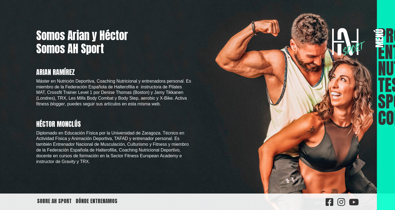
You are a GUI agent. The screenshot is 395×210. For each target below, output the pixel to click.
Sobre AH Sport (54, 201)
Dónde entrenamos (96, 201)
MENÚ (379, 38)
